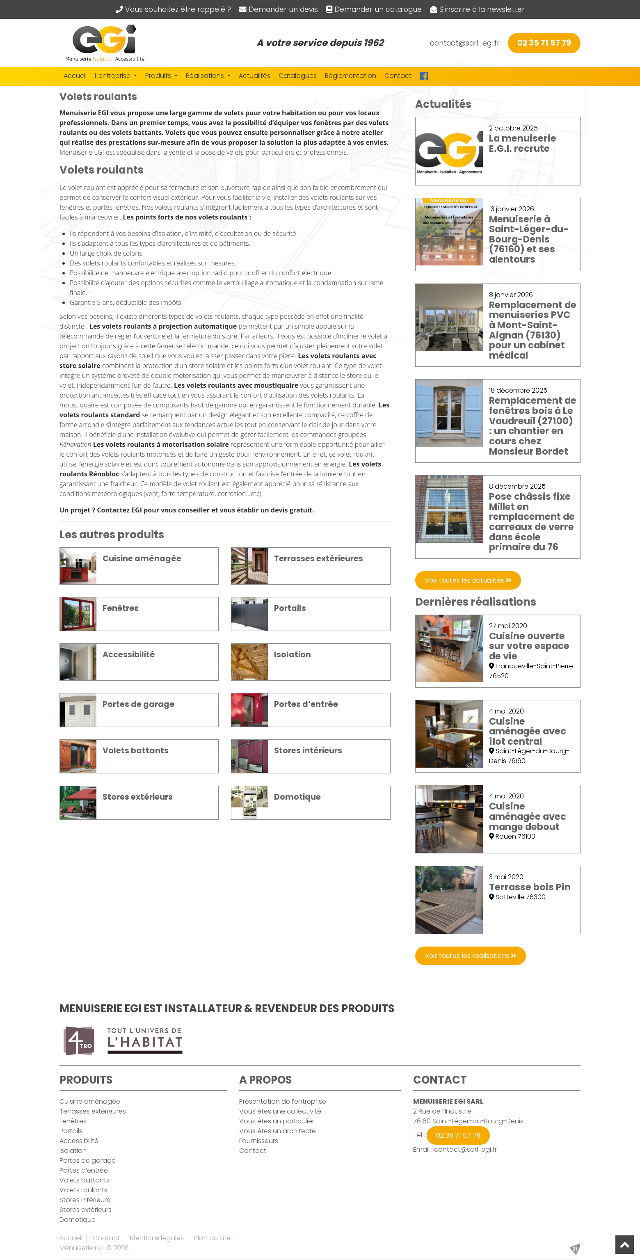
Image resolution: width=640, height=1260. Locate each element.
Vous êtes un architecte (277, 1131)
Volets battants (84, 1180)
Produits (159, 75)
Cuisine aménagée (89, 1101)
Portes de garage (87, 1160)
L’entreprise (113, 75)
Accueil (75, 75)
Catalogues (298, 75)
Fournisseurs (258, 1141)
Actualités (254, 75)
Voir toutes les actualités (468, 580)
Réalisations (206, 75)
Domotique (77, 1219)
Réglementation (350, 75)
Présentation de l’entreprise (282, 1101)
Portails (70, 1131)
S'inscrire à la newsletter (477, 9)
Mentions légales (157, 1238)
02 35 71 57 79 (544, 42)
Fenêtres (73, 1121)
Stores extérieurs (85, 1209)
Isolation (73, 1150)
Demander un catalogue (374, 9)
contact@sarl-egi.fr (465, 43)
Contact (397, 75)
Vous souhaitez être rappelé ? (173, 9)
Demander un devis (278, 9)
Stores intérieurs (84, 1200)
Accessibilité (78, 1141)
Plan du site (212, 1238)
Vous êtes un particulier (276, 1121)
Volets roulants (83, 1190)
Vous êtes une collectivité (280, 1111)
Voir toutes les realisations (471, 955)
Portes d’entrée (83, 1170)
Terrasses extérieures (92, 1111)
